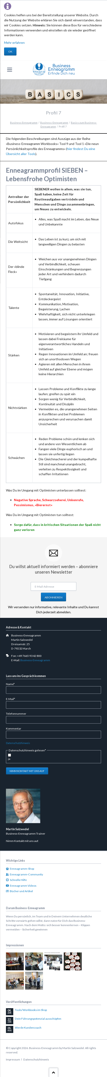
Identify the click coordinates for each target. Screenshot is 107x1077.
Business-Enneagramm (35, 660)
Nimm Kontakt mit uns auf (27, 770)
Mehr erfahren (14, 42)
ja (9, 759)
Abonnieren (53, 597)
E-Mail (12, 699)
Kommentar (13, 728)
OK (10, 51)
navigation (10, 69)
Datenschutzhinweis (18, 742)
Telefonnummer (16, 713)
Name (12, 684)
